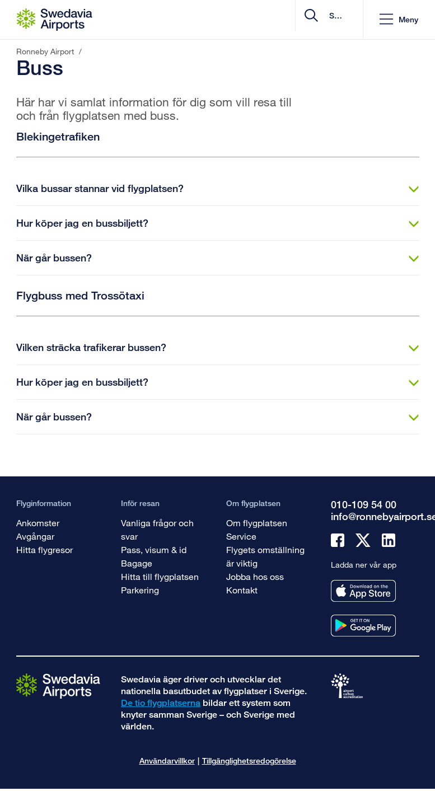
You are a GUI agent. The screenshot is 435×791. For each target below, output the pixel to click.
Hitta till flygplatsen (160, 576)
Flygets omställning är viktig (265, 556)
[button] (398, 20)
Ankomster (37, 522)
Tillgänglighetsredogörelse (249, 760)
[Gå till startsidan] (58, 685)
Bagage (136, 563)
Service (241, 536)
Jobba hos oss (255, 576)
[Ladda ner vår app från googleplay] (363, 625)
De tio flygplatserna (160, 703)
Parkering (140, 589)
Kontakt (242, 589)
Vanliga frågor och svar (157, 529)
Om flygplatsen (256, 522)
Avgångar (35, 536)
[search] (286, 19)
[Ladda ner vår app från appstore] (363, 591)
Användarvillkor (167, 760)
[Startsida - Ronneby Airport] (54, 19)
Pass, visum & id (153, 549)
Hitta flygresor (44, 549)
